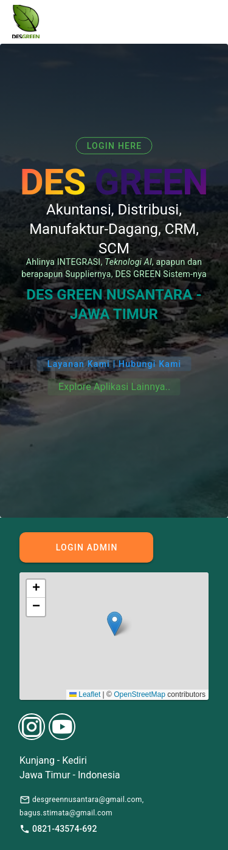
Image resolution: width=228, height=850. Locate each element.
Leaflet (84, 694)
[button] (114, 623)
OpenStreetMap (139, 694)
